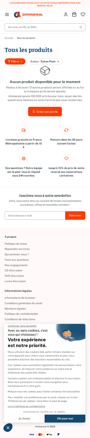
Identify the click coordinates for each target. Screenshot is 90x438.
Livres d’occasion (15, 278)
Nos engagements (16, 262)
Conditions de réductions (20, 316)
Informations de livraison (20, 295)
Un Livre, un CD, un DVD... (45, 24)
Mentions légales (15, 305)
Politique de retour (16, 241)
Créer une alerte (45, 108)
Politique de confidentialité (21, 311)
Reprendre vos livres (17, 246)
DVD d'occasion (14, 273)
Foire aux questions (17, 257)
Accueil (9, 35)
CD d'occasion (13, 267)
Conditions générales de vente (23, 300)
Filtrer (15, 58)
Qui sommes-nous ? (17, 251)
